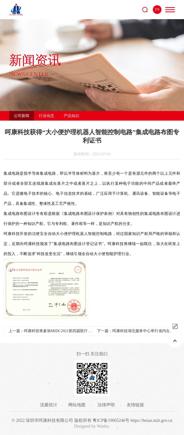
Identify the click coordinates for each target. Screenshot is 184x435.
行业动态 (46, 116)
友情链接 (135, 404)
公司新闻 (21, 116)
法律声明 (107, 404)
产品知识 (71, 116)
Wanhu (103, 426)
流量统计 (48, 404)
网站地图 (77, 404)
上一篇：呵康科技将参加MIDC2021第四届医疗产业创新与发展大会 (65, 331)
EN (157, 9)
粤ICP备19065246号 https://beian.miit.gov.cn (132, 420)
